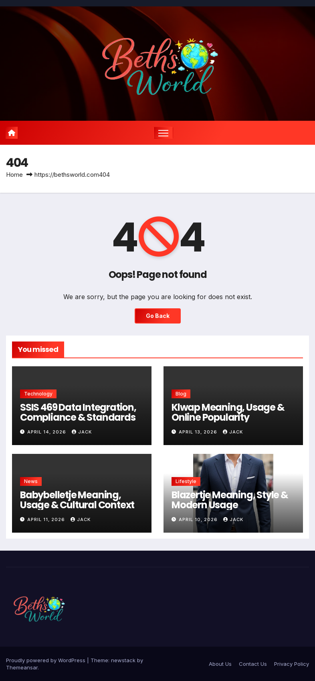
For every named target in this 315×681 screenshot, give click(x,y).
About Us (220, 664)
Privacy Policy (291, 664)
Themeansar (22, 667)
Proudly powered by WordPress (46, 660)
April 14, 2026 (47, 432)
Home (14, 174)
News (31, 481)
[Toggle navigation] (163, 133)
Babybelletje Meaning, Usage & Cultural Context (77, 499)
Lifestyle (186, 481)
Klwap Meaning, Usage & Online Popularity (228, 412)
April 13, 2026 (199, 432)
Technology (38, 394)
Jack (82, 432)
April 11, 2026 (47, 519)
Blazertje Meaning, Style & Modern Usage (230, 499)
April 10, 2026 (199, 519)
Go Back (157, 316)
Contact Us (253, 664)
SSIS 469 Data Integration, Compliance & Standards (78, 412)
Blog (181, 394)
